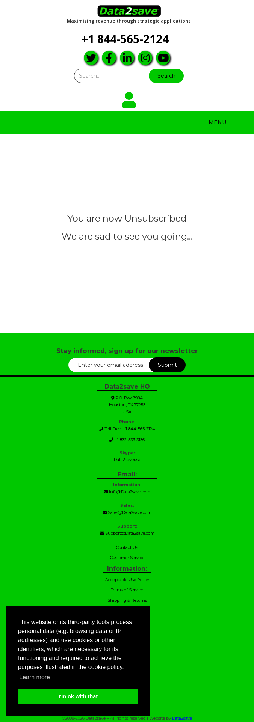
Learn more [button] (34, 677)
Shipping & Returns (127, 600)
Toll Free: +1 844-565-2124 (127, 428)
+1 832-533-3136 (127, 439)
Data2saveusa (127, 459)
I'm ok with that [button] (78, 696)
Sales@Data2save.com (127, 512)
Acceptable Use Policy (127, 579)
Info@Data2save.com (127, 491)
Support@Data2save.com (127, 533)
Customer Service (127, 557)
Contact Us (127, 547)
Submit (167, 365)
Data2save (182, 718)
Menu (217, 122)
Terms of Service (127, 589)
